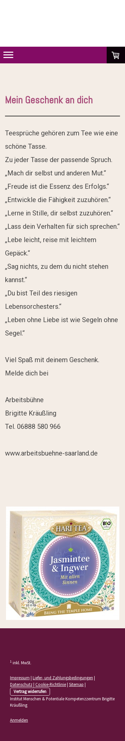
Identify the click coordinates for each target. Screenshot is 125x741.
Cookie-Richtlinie (50, 684)
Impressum (20, 677)
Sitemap (76, 684)
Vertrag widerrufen (30, 691)
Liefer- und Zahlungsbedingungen (63, 677)
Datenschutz (21, 684)
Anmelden (19, 720)
